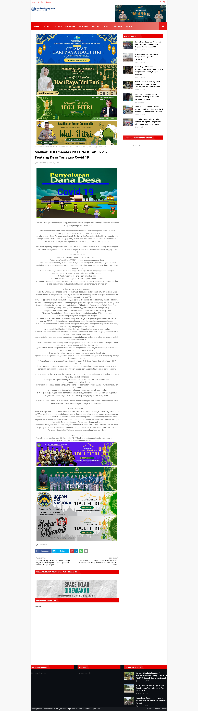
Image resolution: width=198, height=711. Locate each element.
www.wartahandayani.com (90, 709)
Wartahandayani (50, 709)
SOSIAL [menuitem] (46, 26)
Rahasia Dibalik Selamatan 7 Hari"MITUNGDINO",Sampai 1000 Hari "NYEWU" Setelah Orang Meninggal (151, 675)
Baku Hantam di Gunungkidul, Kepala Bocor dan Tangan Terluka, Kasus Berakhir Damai (147, 84)
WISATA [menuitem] (36, 26)
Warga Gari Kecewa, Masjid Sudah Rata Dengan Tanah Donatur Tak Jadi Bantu (150, 688)
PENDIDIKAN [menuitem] (70, 26)
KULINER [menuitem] (95, 26)
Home (33, 2)
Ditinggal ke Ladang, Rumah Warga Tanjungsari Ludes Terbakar (146, 56)
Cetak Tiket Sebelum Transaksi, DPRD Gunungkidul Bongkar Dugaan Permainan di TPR (148, 44)
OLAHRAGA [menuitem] (84, 26)
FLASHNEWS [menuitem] (117, 26)
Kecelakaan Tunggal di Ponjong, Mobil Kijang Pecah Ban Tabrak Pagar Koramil (151, 700)
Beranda (38, 146)
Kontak (48, 2)
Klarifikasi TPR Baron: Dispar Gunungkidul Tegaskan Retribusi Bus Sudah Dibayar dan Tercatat (149, 109)
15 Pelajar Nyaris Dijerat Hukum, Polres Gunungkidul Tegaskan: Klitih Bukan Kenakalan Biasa (148, 121)
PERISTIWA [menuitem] (57, 26)
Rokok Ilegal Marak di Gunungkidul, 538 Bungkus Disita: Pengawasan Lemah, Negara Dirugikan (149, 70)
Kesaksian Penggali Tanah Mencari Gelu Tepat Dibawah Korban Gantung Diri (147, 96)
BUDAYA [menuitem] (129, 26)
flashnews (45, 146)
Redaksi (40, 2)
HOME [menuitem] (105, 26)
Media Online (41, 163)
